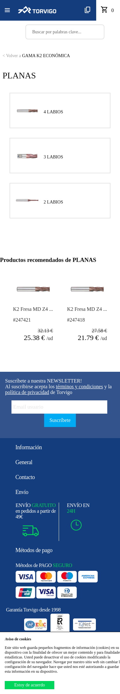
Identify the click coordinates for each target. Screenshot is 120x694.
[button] (7, 10)
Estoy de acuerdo (29, 685)
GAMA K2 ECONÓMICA (36, 55)
